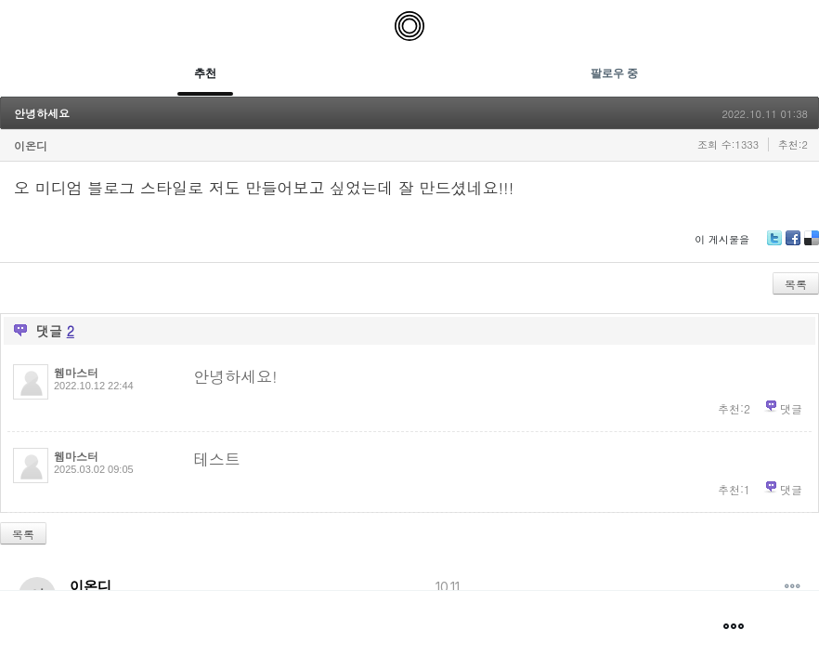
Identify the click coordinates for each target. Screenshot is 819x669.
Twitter (774, 244)
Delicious (811, 244)
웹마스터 (76, 372)
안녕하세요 (42, 113)
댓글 (791, 408)
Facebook (793, 244)
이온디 (30, 145)
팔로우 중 (614, 73)
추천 (205, 73)
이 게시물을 (722, 239)
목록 (796, 284)
